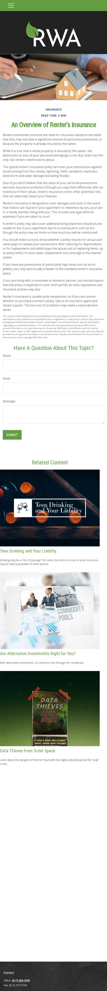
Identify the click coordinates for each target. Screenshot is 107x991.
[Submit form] (12, 435)
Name (7, 356)
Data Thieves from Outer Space (27, 750)
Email (6, 378)
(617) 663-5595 (21, 980)
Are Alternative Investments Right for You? (38, 653)
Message (9, 401)
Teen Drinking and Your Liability (28, 551)
